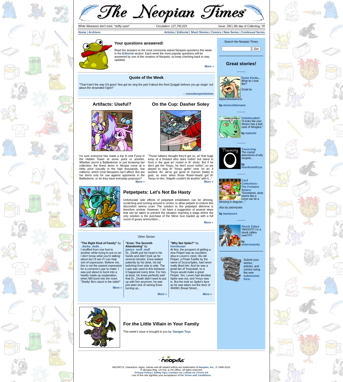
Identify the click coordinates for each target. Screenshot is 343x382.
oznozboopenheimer (200, 93)
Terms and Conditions (197, 375)
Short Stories (200, 32)
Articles (169, 32)
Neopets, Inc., (207, 367)
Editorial (183, 32)
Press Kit (202, 372)
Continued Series (253, 32)
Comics (216, 32)
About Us (189, 372)
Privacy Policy (143, 372)
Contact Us (175, 372)
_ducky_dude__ (91, 246)
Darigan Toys (182, 331)
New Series (231, 32)
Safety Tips (160, 372)
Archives (94, 32)
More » (209, 66)
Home (82, 32)
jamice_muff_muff (137, 249)
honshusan (178, 246)
